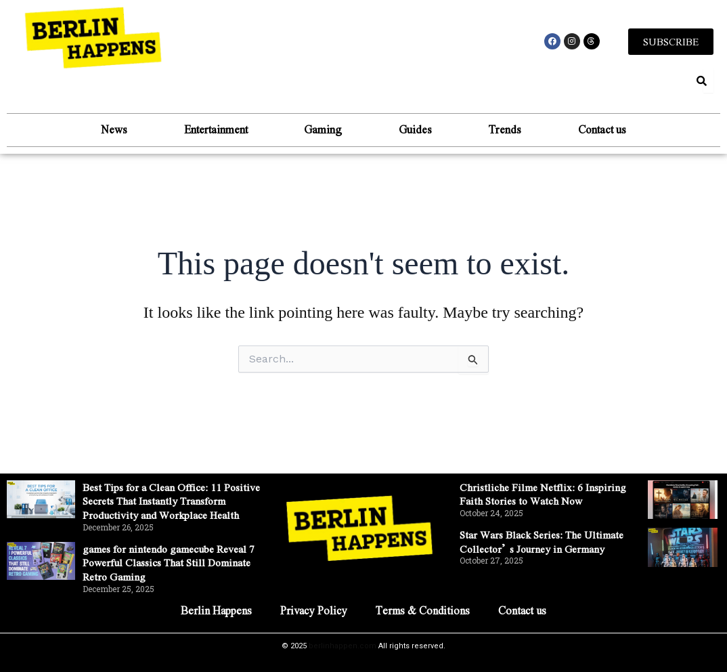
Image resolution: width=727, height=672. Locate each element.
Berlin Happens (214, 610)
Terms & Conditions (424, 610)
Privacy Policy (313, 610)
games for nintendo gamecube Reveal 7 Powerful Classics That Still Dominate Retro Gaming (171, 562)
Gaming (321, 130)
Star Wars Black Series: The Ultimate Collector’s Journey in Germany (547, 527)
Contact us (613, 130)
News (103, 130)
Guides (417, 130)
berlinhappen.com (342, 646)
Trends (511, 130)
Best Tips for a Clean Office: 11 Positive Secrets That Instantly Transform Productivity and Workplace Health (157, 493)
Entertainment (209, 130)
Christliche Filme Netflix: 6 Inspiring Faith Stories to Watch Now (546, 479)
